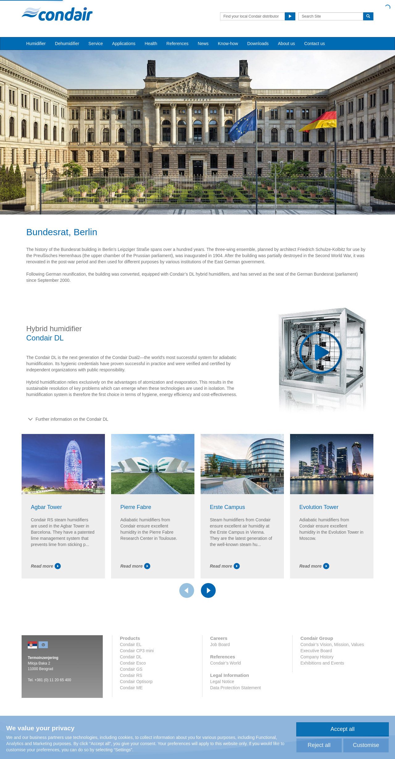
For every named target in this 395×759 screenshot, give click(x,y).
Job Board (220, 644)
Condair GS (131, 669)
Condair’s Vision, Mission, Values (332, 644)
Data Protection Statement (235, 687)
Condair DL (131, 656)
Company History (316, 656)
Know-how (228, 43)
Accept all (343, 729)
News (203, 43)
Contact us (314, 43)
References (177, 43)
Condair (57, 14)
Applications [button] (123, 43)
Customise (366, 745)
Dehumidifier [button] (67, 43)
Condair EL (131, 644)
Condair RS (131, 675)
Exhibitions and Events (322, 663)
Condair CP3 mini (137, 650)
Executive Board (316, 650)
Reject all (319, 745)
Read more (46, 566)
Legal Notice (222, 681)
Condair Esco (133, 663)
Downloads (257, 43)
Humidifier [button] (36, 43)
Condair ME (131, 687)
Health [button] (151, 43)
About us (286, 43)
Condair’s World (225, 663)
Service (96, 43)
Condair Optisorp (136, 681)
